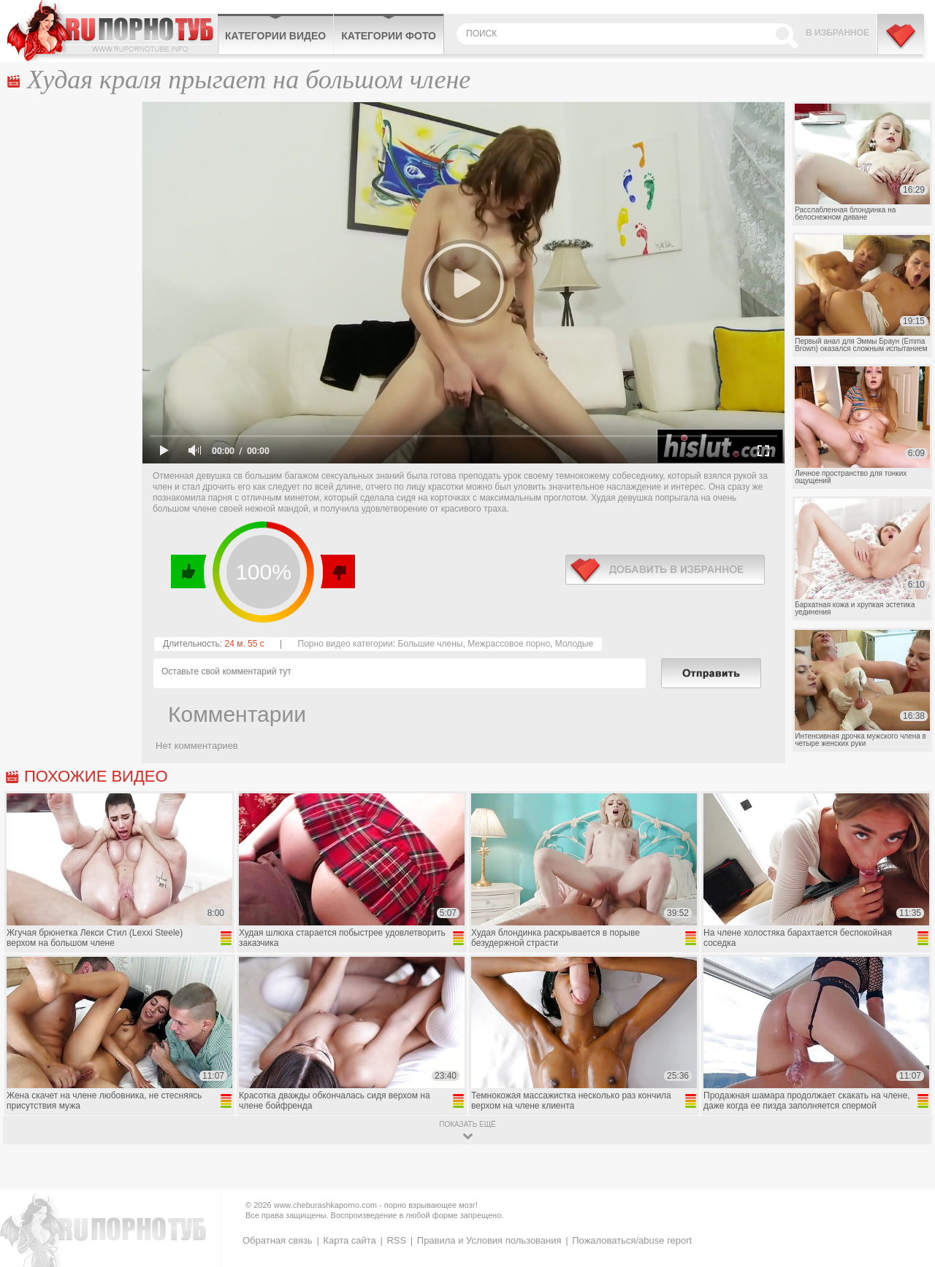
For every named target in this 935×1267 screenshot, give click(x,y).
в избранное (665, 570)
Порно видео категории (345, 644)
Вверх (907, 1190)
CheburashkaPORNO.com (112, 30)
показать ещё (467, 1124)
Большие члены (429, 644)
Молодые (574, 644)
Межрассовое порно (509, 644)
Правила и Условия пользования (489, 1240)
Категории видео (275, 36)
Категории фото (388, 36)
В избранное (837, 33)
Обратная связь (278, 1240)
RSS (396, 1240)
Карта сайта (349, 1240)
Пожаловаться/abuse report (632, 1240)
